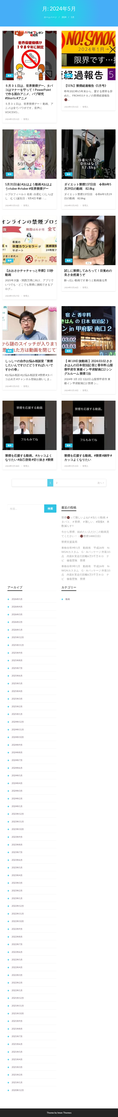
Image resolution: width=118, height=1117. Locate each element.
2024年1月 (17, 806)
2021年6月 (17, 1044)
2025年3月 (17, 698)
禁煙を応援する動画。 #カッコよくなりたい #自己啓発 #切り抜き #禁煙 (29, 457)
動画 (9, 75)
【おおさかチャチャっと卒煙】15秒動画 (29, 272)
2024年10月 (18, 737)
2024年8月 (17, 752)
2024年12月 (18, 721)
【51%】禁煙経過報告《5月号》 (86, 85)
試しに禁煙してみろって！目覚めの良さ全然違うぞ (88, 272)
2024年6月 (17, 768)
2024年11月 (18, 729)
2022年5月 (17, 959)
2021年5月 (17, 1051)
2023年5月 (17, 867)
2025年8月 (17, 660)
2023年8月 (17, 844)
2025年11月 (18, 645)
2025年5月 (17, 683)
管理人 (26, 119)
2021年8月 (17, 1028)
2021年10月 (18, 1013)
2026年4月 (17, 606)
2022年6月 (17, 952)
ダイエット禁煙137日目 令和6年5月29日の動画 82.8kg (87, 186)
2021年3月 (17, 1067)
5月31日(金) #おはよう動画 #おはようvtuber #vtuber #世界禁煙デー (28, 186)
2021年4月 (17, 1059)
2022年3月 (17, 975)
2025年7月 (17, 668)
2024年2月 (17, 798)
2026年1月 (17, 629)
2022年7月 (17, 944)
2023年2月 (17, 890)
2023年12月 (18, 814)
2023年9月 (17, 837)
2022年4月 (17, 967)
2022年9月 (17, 929)
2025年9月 (17, 652)
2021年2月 (17, 1074)
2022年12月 (18, 906)
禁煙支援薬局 (69, 541)
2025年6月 (17, 675)
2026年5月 (17, 599)
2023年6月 (17, 860)
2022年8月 (17, 936)
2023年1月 (17, 898)
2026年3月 (17, 614)
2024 (64, 17)
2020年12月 (18, 1090)
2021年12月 (18, 998)
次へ (99, 482)
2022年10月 (18, 921)
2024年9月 (17, 745)
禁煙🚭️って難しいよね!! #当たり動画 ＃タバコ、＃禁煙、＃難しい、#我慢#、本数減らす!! (85, 521)
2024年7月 (17, 760)
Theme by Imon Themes (59, 1112)
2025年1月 (17, 714)
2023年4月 (17, 875)
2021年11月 (18, 1005)
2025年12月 (18, 637)
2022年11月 (18, 913)
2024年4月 (17, 783)
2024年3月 (17, 790)
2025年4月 (17, 691)
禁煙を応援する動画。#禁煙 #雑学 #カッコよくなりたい (88, 457)
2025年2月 (17, 706)
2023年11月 (18, 821)
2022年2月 (17, 982)
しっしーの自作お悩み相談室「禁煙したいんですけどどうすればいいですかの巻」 (29, 365)
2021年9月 (17, 1021)
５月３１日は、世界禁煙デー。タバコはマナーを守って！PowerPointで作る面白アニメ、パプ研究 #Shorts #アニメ (29, 92)
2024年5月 (17, 775)
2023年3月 (17, 883)
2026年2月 (17, 622)
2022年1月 (17, 990)
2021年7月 (17, 1036)
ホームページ (50, 17)
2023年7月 (17, 852)
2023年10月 (18, 829)
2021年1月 (17, 1082)
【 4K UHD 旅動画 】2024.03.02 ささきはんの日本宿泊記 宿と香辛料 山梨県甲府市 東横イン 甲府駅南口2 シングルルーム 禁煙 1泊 (88, 367)
